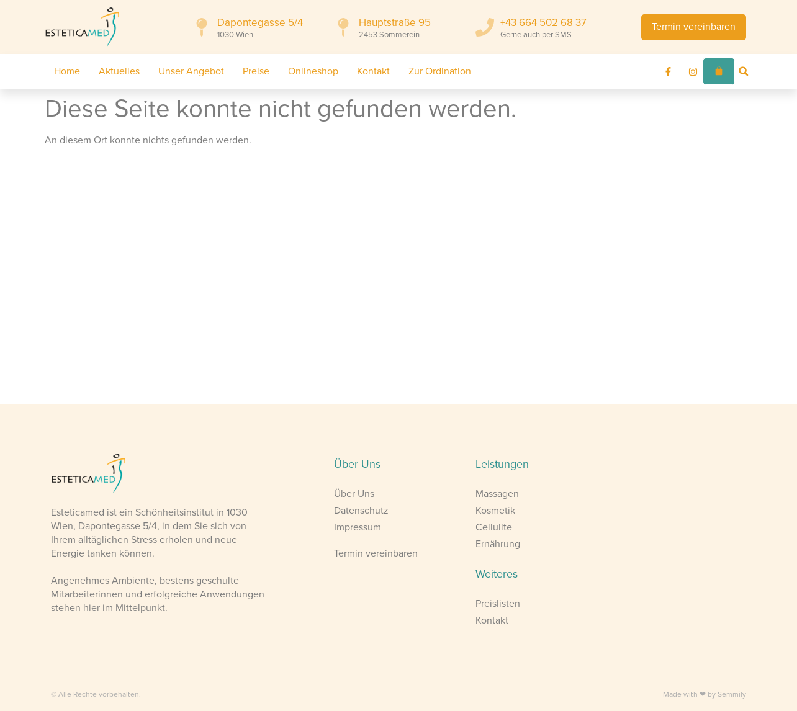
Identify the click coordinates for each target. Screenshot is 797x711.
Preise (256, 71)
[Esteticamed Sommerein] (597, 280)
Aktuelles (119, 71)
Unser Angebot (191, 71)
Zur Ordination (439, 71)
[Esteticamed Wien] (199, 280)
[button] (743, 71)
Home (67, 71)
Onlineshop (313, 71)
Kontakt (373, 71)
